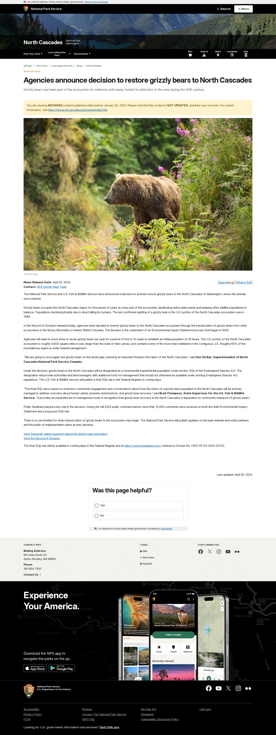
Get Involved (82, 53)
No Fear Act (148, 709)
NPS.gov (28, 65)
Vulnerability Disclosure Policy (160, 719)
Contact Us (31, 574)
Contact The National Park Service (104, 714)
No (102, 515)
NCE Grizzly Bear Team (52, 287)
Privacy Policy (33, 714)
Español (146, 563)
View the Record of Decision (42, 438)
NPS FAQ (88, 719)
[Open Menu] (243, 9)
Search (224, 9)
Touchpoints (166, 528)
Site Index (147, 557)
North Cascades (43, 42)
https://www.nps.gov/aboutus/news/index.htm (77, 110)
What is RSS (244, 282)
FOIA (27, 719)
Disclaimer (147, 714)
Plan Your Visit (33, 53)
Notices (87, 709)
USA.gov (205, 709)
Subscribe (224, 282)
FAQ (143, 551)
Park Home (42, 65)
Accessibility (31, 709)
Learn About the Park (59, 54)
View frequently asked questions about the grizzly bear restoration (65, 434)
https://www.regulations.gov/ (142, 445)
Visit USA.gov (109, 727)
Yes (102, 505)
